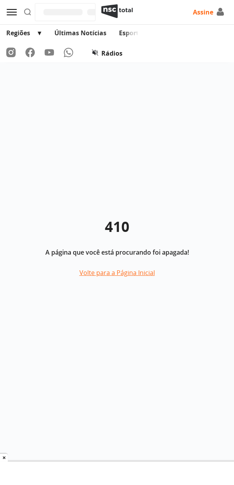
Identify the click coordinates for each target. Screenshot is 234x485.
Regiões (18, 33)
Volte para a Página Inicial (117, 272)
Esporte (130, 33)
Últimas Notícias (80, 33)
